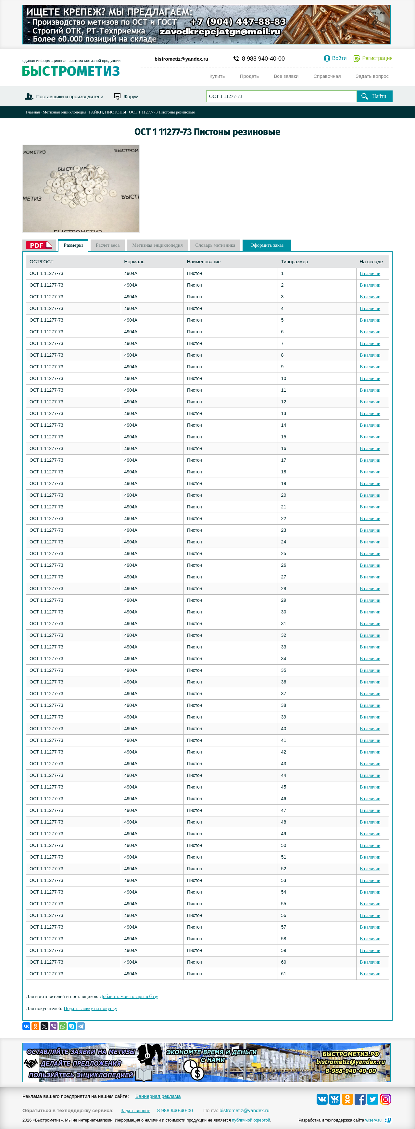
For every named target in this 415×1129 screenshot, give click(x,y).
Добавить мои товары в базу (129, 996)
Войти (339, 58)
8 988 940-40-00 (263, 59)
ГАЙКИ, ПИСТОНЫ (107, 112)
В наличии (370, 273)
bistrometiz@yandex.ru (181, 58)
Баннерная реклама (158, 1096)
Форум (131, 96)
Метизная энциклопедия (64, 112)
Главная (33, 112)
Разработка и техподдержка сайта (340, 1120)
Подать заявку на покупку (90, 1008)
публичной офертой (251, 1120)
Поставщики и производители (69, 96)
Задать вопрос (135, 1110)
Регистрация (377, 58)
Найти (379, 96)
